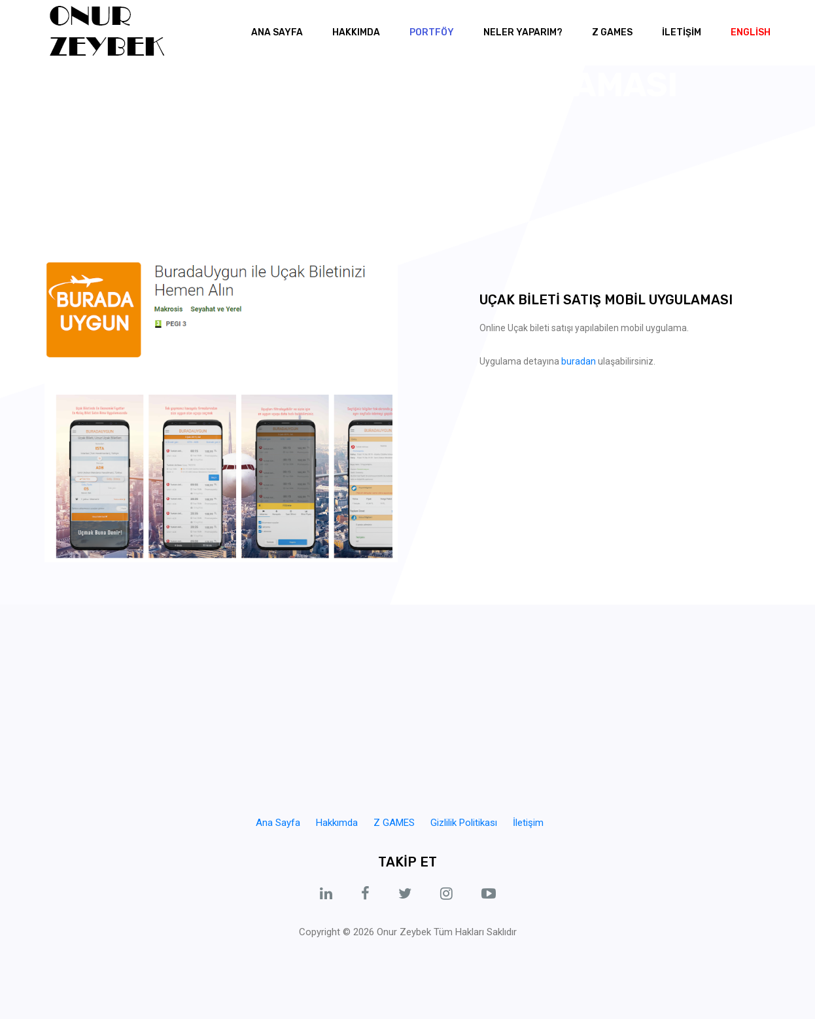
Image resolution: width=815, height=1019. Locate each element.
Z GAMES (612, 32)
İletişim (528, 823)
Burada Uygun (469, 120)
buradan (578, 361)
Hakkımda (356, 32)
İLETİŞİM (681, 32)
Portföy (431, 32)
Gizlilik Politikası (463, 823)
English (751, 32)
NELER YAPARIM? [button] (523, 32)
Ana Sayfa (277, 32)
